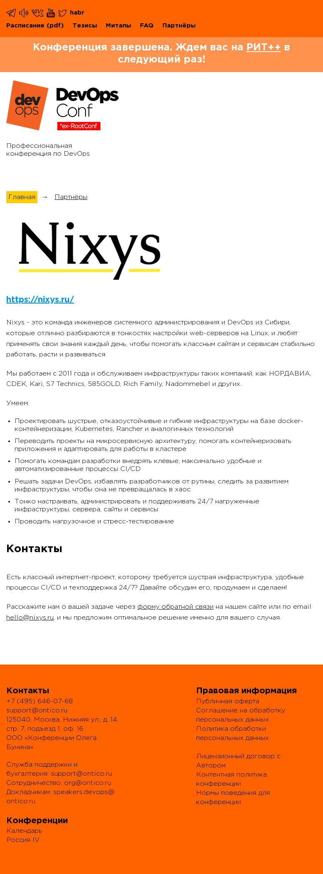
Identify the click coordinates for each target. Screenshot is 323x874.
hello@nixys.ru (30, 618)
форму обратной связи (175, 607)
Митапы (118, 25)
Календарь (24, 831)
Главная (21, 197)
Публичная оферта (227, 701)
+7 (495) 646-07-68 (39, 701)
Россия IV (23, 840)
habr (77, 12)
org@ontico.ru (87, 783)
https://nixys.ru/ (40, 300)
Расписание (25, 25)
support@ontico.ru (36, 710)
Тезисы (84, 25)
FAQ (147, 25)
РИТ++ (263, 47)
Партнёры (179, 25)
